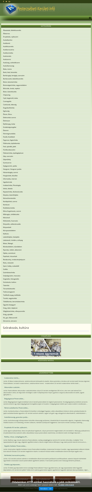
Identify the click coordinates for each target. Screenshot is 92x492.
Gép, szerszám (8, 156)
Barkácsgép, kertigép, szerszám (13, 76)
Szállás (5, 269)
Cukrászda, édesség (10, 105)
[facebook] (3, 1)
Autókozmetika (8, 53)
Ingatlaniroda (7, 182)
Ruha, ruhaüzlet (8, 263)
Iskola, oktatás (8, 189)
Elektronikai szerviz (9, 117)
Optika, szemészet (9, 253)
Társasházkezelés (9, 289)
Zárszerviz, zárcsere (10, 321)
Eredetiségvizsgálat (9, 127)
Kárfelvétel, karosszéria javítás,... (15, 455)
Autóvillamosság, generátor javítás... (16, 417)
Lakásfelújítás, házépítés (11, 237)
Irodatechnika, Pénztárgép (12, 185)
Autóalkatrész (7, 40)
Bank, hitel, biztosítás (10, 72)
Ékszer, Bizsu (7, 114)
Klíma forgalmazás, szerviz (12, 211)
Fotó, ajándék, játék (9, 147)
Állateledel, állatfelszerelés (12, 30)
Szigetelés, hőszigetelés (11, 279)
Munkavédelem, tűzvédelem (12, 247)
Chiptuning (6, 95)
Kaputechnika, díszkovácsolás (13, 192)
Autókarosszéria (8, 50)
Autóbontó (6, 43)
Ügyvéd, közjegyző (9, 305)
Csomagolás (7, 101)
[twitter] (6, 1)
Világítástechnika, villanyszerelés (14, 311)
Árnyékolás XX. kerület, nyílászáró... (16, 427)
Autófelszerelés (8, 46)
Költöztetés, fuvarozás (10, 221)
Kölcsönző (6, 218)
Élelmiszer (6, 121)
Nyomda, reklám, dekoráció (12, 250)
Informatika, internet (10, 179)
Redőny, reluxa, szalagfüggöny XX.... (16, 437)
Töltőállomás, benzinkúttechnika (14, 302)
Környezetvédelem (9, 230)
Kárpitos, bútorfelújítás (10, 195)
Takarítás (6, 285)
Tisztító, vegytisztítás (10, 298)
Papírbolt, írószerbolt (10, 256)
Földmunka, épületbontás (11, 143)
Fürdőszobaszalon (9, 150)
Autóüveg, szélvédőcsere (11, 63)
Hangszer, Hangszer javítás (12, 169)
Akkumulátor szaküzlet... (12, 387)
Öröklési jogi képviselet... (12, 465)
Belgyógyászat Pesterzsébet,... (14, 399)
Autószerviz (7, 59)
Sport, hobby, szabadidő (11, 266)
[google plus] (9, 1)
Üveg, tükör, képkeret (10, 308)
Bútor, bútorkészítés (10, 92)
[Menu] (89, 18)
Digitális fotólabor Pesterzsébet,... (15, 446)
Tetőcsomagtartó (9, 292)
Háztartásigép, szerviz (10, 172)
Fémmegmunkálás (9, 134)
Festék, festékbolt (9, 137)
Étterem (6, 130)
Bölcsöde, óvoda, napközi (11, 88)
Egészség (6, 111)
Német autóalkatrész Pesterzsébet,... (16, 408)
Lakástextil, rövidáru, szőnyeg (13, 240)
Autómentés (7, 56)
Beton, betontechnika (10, 82)
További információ (66, 485)
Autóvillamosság (8, 66)
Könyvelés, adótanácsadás (12, 224)
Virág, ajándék (8, 314)
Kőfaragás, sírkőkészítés (11, 214)
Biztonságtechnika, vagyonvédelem (15, 85)
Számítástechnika (9, 272)
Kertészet (6, 205)
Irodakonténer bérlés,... (12, 378)
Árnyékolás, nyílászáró (10, 37)
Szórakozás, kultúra (9, 282)
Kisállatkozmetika (9, 208)
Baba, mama (7, 69)
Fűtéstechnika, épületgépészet (13, 153)
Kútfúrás (6, 234)
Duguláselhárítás (8, 108)
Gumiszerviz (7, 163)
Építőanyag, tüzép (9, 124)
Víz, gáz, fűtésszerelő (10, 318)
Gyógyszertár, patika (10, 166)
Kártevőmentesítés (9, 198)
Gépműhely (7, 159)
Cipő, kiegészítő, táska (10, 98)
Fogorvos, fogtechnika (10, 140)
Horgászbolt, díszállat (10, 176)
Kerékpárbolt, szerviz (10, 201)
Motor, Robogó (8, 243)
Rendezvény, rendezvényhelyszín (14, 260)
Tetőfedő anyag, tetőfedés (12, 295)
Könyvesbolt (7, 227)
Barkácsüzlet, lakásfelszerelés (13, 79)
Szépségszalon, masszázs (11, 276)
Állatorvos (6, 34)
